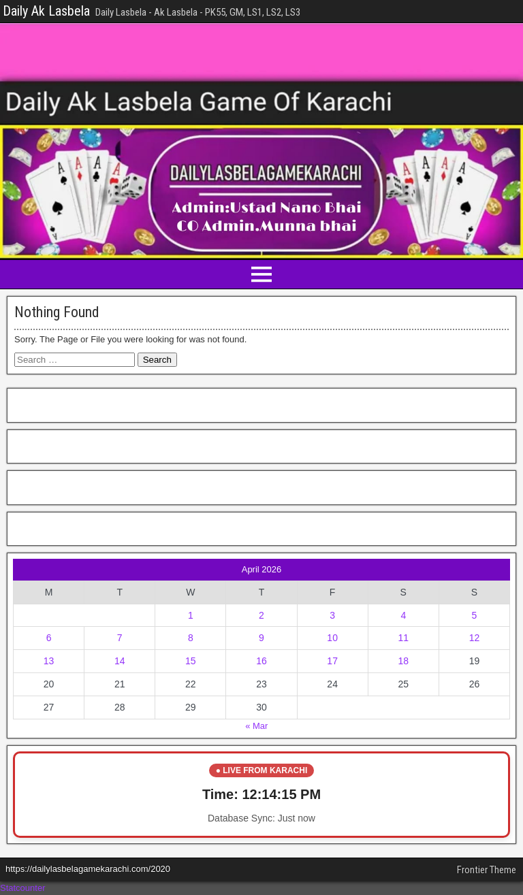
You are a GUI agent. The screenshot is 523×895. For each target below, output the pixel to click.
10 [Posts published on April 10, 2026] (332, 637)
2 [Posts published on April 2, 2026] (261, 615)
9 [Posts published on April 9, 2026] (261, 637)
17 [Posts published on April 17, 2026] (332, 660)
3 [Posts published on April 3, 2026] (332, 615)
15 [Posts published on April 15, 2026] (190, 660)
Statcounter (23, 888)
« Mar (256, 726)
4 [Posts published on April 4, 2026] (403, 615)
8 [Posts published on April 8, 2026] (190, 637)
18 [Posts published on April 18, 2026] (403, 660)
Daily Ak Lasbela (46, 11)
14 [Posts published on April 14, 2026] (119, 660)
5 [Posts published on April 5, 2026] (474, 615)
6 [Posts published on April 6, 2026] (49, 637)
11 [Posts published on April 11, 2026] (403, 637)
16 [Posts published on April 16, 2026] (261, 660)
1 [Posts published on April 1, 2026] (190, 615)
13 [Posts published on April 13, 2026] (49, 660)
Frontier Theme (486, 870)
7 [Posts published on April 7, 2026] (120, 637)
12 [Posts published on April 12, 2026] (474, 637)
